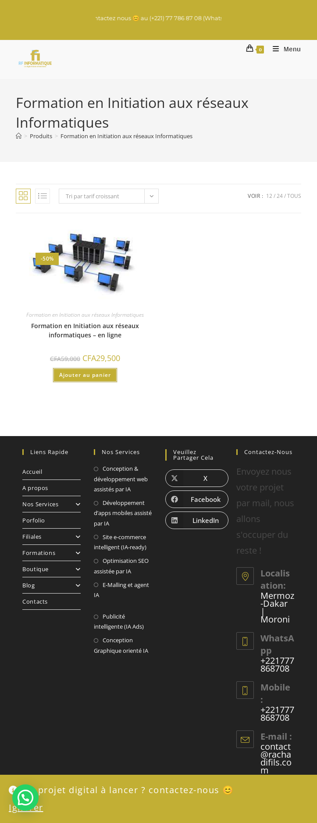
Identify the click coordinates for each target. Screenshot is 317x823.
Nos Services (51, 504)
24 (280, 196)
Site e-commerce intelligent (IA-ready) (120, 542)
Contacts (35, 601)
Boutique (51, 569)
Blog (51, 585)
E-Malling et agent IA (121, 590)
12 (269, 196)
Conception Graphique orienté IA (121, 645)
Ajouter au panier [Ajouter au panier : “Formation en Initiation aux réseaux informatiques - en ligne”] (85, 375)
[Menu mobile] (283, 49)
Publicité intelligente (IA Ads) (119, 621)
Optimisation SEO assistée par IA (121, 566)
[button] (25, 797)
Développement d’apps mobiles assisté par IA (123, 513)
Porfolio (33, 520)
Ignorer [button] (26, 807)
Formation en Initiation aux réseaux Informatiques (126, 136)
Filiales (51, 536)
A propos (35, 488)
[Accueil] (18, 136)
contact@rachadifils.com (276, 758)
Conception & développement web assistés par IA (121, 479)
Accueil (32, 472)
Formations (51, 553)
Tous (294, 196)
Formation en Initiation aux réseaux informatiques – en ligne (85, 330)
